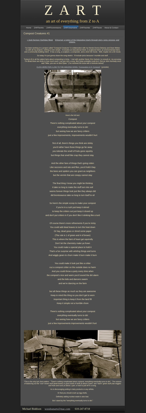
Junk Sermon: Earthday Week (40, 40)
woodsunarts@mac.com (57, 408)
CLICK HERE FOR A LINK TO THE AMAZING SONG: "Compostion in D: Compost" (69, 67)
